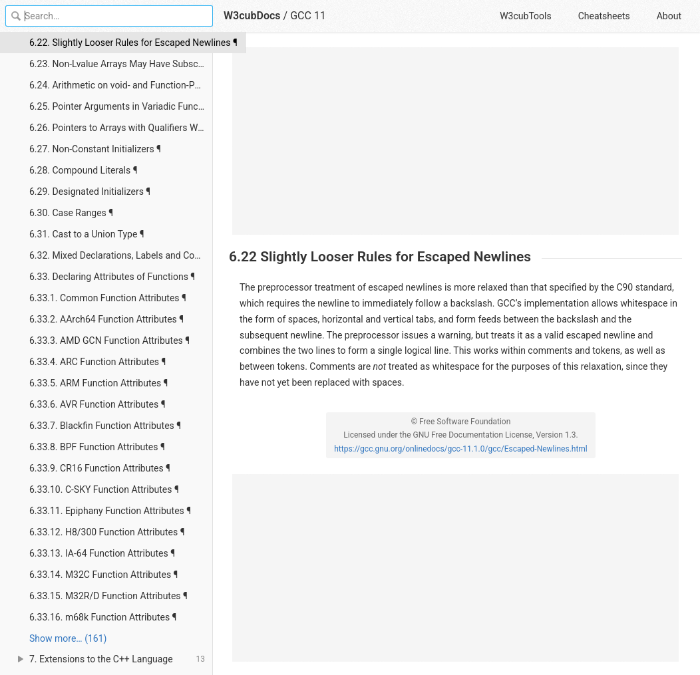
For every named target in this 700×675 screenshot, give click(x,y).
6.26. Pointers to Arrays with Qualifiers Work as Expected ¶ (121, 127)
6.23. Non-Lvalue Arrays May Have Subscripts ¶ (121, 64)
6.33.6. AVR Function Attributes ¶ (97, 404)
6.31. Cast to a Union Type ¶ (86, 234)
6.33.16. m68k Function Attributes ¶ (102, 617)
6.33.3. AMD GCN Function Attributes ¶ (109, 340)
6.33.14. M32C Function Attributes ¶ (103, 574)
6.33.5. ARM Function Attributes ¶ (98, 383)
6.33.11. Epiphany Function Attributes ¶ (110, 510)
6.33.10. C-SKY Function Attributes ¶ (104, 489)
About (669, 16)
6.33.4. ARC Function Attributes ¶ (97, 361)
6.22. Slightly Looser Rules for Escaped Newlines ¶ (121, 42)
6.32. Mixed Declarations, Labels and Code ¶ (120, 255)
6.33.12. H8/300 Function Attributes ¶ (107, 532)
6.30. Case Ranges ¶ (71, 212)
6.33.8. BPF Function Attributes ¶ (97, 447)
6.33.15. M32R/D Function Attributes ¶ (108, 596)
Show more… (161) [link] (67, 638)
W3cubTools (525, 16)
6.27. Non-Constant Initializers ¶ (95, 149)
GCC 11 (308, 15)
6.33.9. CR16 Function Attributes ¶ (99, 468)
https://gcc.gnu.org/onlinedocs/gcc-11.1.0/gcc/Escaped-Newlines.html (461, 449)
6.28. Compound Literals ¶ (83, 170)
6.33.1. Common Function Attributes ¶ (107, 298)
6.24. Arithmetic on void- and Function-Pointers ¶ (121, 85)
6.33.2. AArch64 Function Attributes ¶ (106, 319)
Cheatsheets (604, 16)
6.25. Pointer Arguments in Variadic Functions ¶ (121, 106)
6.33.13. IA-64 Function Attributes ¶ (102, 553)
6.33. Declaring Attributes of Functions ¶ (112, 276)
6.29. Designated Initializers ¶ (89, 191)
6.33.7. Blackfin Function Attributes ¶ (105, 425)
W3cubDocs (252, 15)
